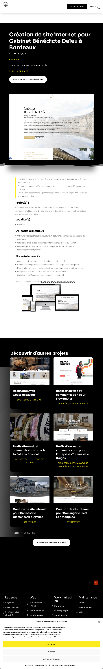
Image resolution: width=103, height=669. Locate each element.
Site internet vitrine (36, 594)
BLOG (60, 453)
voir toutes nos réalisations (28, 69)
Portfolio (34, 614)
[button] (99, 621)
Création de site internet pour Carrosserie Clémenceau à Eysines (30, 503)
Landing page (36, 605)
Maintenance (85, 597)
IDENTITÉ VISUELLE (66, 393)
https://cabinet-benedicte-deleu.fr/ (58, 271)
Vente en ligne (37, 600)
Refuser (51, 651)
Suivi (81, 602)
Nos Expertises (12, 597)
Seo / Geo (59, 609)
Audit (81, 592)
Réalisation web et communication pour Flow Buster (70, 384)
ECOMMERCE (23, 389)
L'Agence (9, 592)
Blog (32, 609)
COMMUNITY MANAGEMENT (76, 453)
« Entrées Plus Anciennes (24, 523)
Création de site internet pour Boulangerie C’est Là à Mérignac (73, 503)
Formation (59, 596)
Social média (60, 605)
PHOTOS (36, 449)
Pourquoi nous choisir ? (12, 603)
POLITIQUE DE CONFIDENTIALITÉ (37, 665)
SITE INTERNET (19, 61)
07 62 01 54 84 (77, 6)
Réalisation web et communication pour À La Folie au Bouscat (29, 440)
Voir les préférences (51, 659)
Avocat (14, 49)
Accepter (51, 644)
